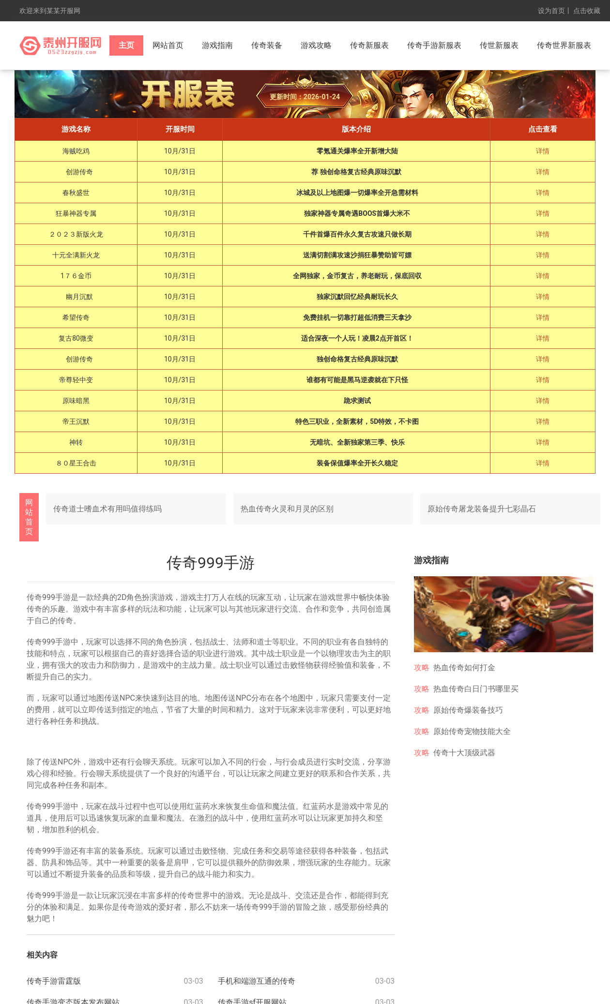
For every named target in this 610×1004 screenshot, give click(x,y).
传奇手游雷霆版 (54, 981)
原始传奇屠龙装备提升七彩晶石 (481, 508)
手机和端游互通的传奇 (256, 981)
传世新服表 (499, 45)
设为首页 (551, 11)
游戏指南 (217, 45)
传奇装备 (266, 45)
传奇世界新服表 (564, 45)
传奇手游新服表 (434, 45)
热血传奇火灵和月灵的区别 (287, 508)
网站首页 (167, 45)
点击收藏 (586, 11)
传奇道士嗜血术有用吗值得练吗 (107, 508)
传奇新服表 (369, 45)
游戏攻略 (316, 45)
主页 (126, 45)
